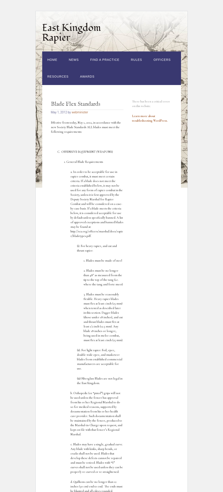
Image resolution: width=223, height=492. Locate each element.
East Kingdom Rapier (71, 32)
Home (52, 59)
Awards (87, 76)
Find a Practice (104, 59)
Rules (136, 59)
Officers (162, 59)
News (74, 59)
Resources (58, 76)
